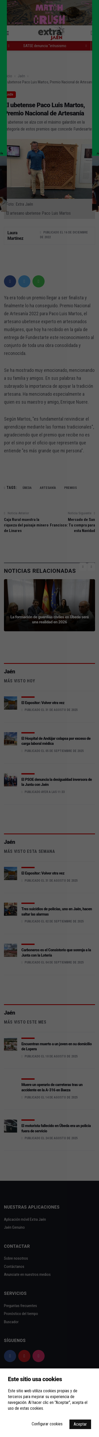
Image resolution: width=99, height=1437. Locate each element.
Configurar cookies (47, 1423)
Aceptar (80, 1424)
